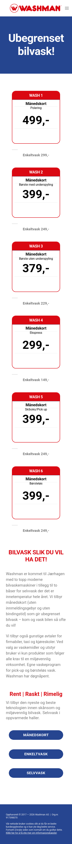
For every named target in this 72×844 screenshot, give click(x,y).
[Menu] (67, 8)
